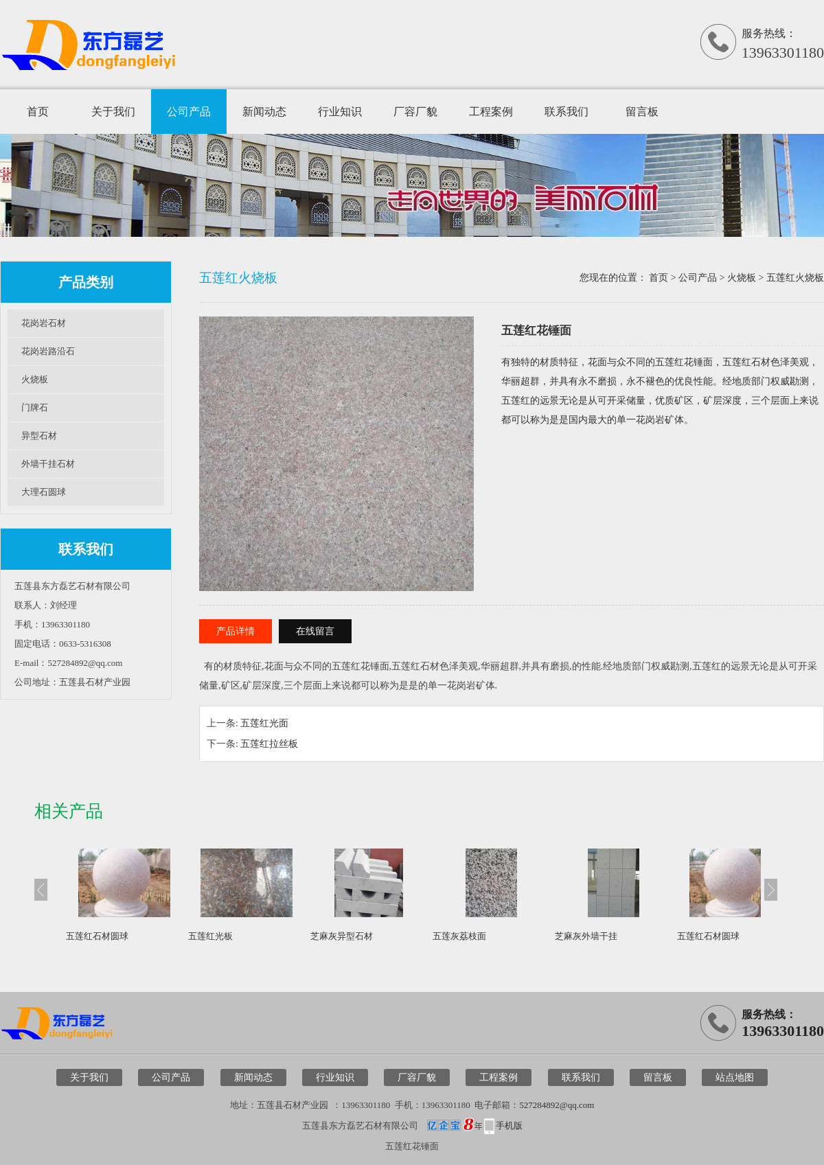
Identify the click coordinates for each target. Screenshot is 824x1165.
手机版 (509, 1125)
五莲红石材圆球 (97, 936)
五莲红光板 (210, 936)
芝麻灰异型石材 (341, 936)
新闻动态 (264, 111)
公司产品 (189, 111)
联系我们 (566, 111)
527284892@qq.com (556, 1105)
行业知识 (340, 111)
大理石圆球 (43, 492)
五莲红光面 (264, 723)
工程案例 (491, 111)
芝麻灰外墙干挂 (586, 936)
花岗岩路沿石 (48, 351)
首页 (38, 111)
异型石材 (39, 435)
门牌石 (34, 407)
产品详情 (235, 631)
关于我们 (113, 111)
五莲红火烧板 (795, 278)
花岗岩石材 (43, 323)
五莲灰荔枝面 (459, 936)
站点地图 (735, 1077)
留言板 (642, 111)
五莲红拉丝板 (269, 744)
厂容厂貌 (415, 111)
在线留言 (315, 631)
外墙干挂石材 (48, 464)
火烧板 (34, 379)
